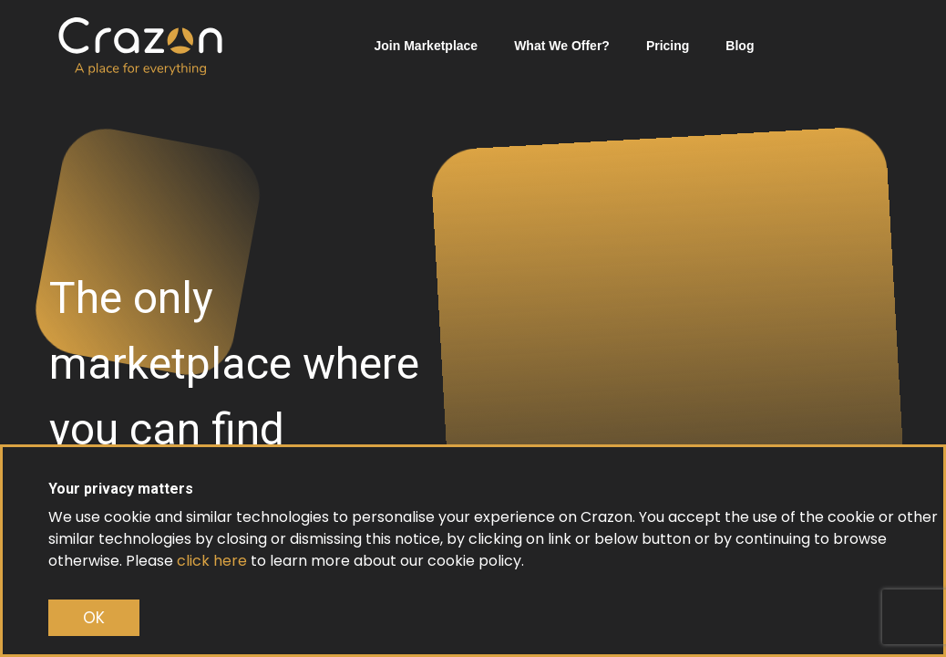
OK (94, 618)
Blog (739, 45)
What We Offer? (562, 45)
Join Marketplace (426, 45)
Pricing (667, 45)
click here (212, 560)
